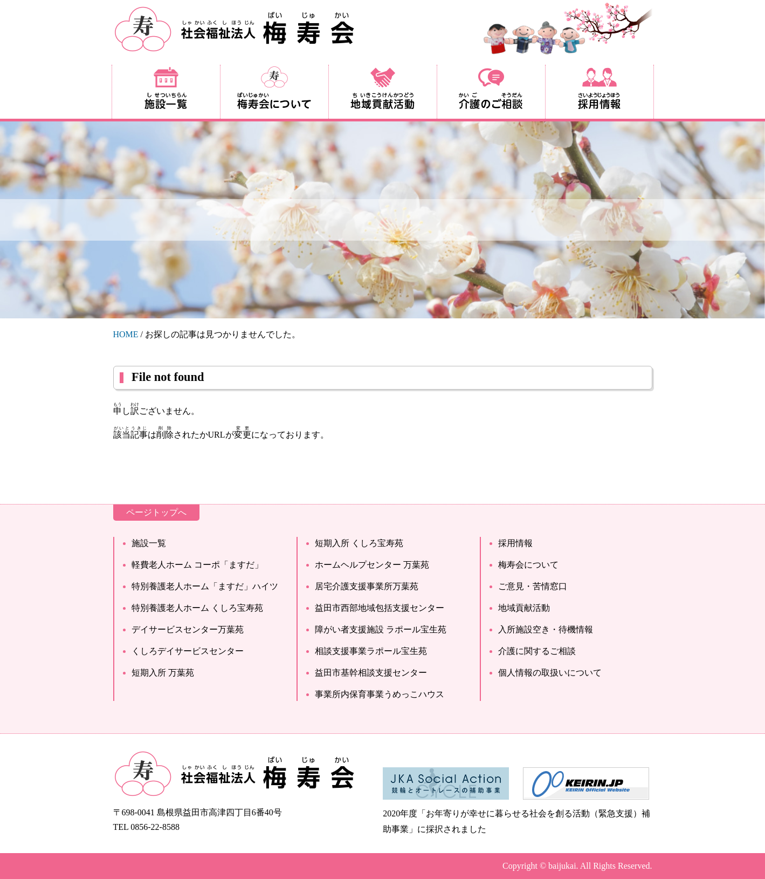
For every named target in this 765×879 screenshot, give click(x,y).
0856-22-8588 (155, 827)
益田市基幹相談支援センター (371, 672)
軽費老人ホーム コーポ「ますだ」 (197, 564)
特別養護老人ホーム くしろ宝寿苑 (197, 607)
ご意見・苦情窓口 (532, 586)
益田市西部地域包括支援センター (379, 607)
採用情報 (515, 543)
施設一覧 (149, 543)
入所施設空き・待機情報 (545, 629)
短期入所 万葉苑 (163, 672)
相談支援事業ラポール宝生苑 (371, 651)
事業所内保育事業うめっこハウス (379, 694)
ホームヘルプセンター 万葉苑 (372, 564)
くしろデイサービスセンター (188, 651)
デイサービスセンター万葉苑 (188, 629)
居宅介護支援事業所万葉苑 (366, 586)
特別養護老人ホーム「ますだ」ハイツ (205, 586)
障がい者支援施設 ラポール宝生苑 (380, 629)
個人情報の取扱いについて (550, 672)
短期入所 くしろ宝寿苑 (359, 543)
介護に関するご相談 (537, 651)
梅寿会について (528, 564)
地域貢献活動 (524, 607)
